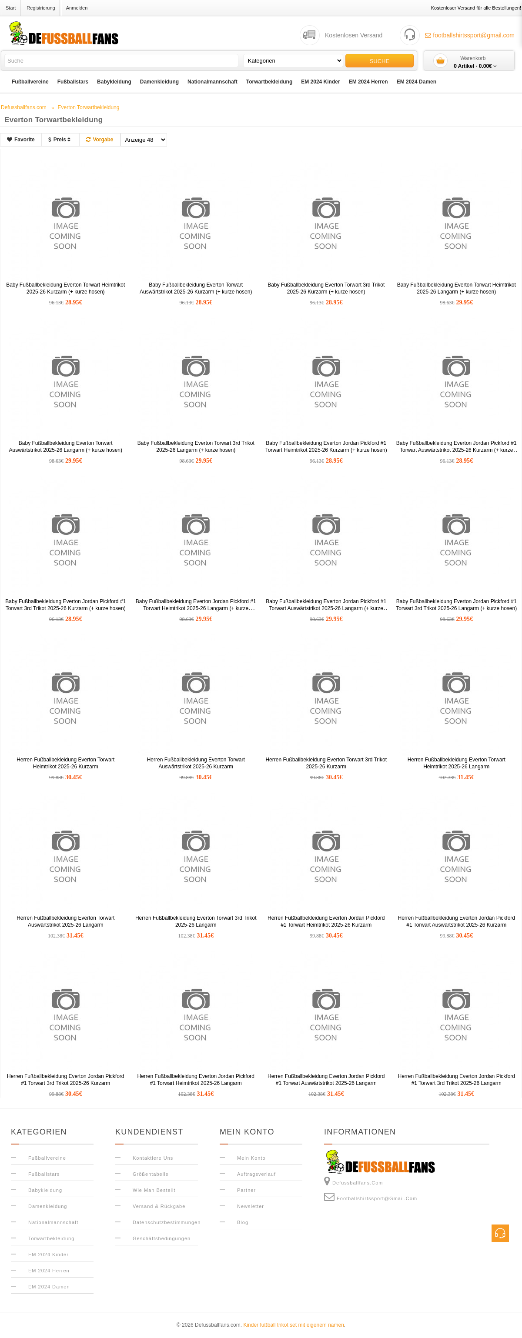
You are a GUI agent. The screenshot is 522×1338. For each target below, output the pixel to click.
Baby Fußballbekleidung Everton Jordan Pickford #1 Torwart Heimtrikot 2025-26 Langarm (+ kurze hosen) (196, 608)
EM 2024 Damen (416, 82)
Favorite (21, 140)
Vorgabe (99, 140)
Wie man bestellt (154, 1190)
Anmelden (77, 7)
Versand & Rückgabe (159, 1206)
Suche (380, 61)
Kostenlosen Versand (353, 35)
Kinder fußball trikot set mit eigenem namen (293, 1325)
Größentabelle (151, 1174)
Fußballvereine (30, 82)
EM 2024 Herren (368, 82)
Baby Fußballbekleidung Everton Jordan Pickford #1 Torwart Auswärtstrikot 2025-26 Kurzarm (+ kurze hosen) (456, 450)
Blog (242, 1222)
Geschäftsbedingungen (162, 1238)
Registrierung (41, 7)
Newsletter (250, 1206)
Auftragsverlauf (256, 1174)
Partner (246, 1190)
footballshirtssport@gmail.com (470, 35)
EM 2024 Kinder (320, 82)
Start (11, 7)
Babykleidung (114, 82)
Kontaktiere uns (153, 1158)
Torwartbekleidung (269, 82)
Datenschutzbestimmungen (167, 1222)
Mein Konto (251, 1158)
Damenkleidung (159, 82)
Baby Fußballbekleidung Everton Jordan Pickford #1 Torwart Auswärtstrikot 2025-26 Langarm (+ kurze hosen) (326, 608)
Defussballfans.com (353, 1181)
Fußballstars (72, 82)
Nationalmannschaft (212, 82)
